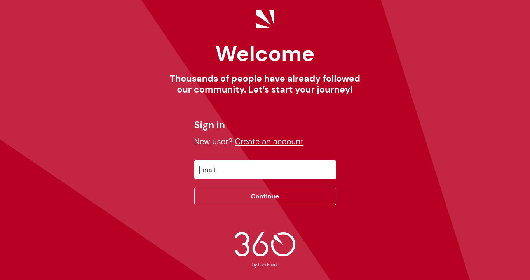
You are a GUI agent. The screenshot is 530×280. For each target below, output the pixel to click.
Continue (265, 196)
